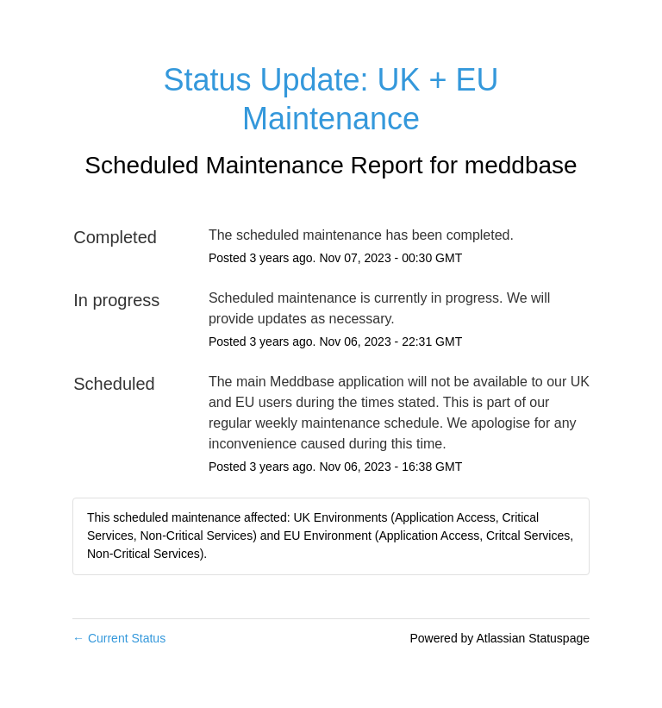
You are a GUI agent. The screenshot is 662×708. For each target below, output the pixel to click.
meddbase (521, 165)
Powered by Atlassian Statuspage (499, 638)
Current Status (119, 638)
